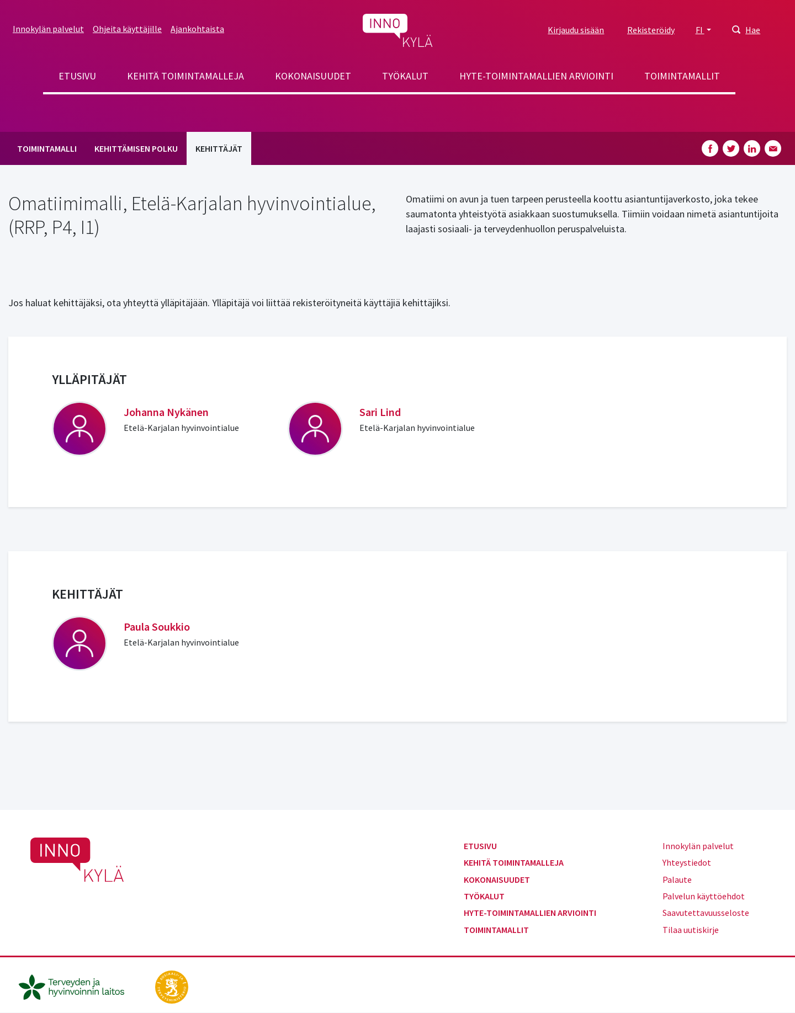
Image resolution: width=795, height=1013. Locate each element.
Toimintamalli (47, 148)
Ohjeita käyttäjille (127, 28)
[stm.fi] (171, 985)
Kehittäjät (218, 148)
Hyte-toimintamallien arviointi (536, 76)
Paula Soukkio (157, 626)
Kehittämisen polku (136, 148)
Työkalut (405, 76)
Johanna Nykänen (166, 412)
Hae (752, 29)
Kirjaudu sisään (576, 29)
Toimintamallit (682, 76)
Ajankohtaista (197, 28)
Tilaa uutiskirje (690, 929)
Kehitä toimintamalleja (185, 76)
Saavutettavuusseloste (705, 912)
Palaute (677, 879)
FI (700, 29)
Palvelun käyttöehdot (703, 896)
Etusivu (77, 76)
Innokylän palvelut (48, 28)
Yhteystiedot (686, 862)
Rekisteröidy (651, 29)
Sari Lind (380, 412)
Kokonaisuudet (313, 76)
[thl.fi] (77, 985)
